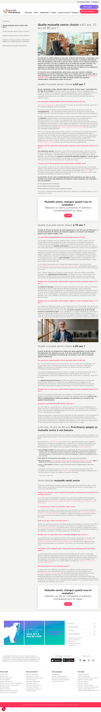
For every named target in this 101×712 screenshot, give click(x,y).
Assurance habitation (83, 674)
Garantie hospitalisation (32, 674)
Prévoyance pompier (31, 683)
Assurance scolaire (83, 681)
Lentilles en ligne (84, 2)
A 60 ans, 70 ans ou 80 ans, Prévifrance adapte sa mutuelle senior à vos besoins (16, 40)
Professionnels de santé (74, 638)
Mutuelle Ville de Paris (6, 681)
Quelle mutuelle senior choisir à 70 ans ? (16, 31)
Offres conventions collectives (8, 692)
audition (82, 447)
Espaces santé (73, 627)
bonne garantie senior (48, 105)
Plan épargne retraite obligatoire (61, 679)
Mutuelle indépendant (6, 677)
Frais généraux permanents (33, 688)
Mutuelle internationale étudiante (9, 690)
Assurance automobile (84, 676)
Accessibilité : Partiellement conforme (68, 704)
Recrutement (72, 641)
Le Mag (70, 630)
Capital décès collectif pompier (34, 677)
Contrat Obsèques (31, 690)
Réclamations (36, 704)
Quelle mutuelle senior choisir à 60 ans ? (15, 26)
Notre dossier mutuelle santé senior (14, 45)
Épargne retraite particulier (59, 676)
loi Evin (86, 170)
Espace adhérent (74, 634)
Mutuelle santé (4, 674)
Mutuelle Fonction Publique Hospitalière (11, 683)
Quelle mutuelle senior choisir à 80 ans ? (16, 35)
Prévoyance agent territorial (33, 685)
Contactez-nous (72, 645)
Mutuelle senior (4, 676)
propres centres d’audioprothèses (71, 127)
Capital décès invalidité (32, 676)
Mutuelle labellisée (5, 679)
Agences (95, 2)
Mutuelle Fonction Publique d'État (9, 685)
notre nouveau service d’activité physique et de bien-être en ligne (72, 460)
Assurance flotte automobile (85, 685)
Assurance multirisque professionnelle (88, 687)
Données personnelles (52, 704)
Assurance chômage (83, 683)
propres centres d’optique (46, 142)
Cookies (43, 704)
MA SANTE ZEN (53, 441)
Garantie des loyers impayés (85, 679)
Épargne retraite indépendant (60, 677)
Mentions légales (27, 704)
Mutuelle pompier (5, 687)
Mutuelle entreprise (5, 688)
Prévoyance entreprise (32, 687)
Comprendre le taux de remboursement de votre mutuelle (57, 266)
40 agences (65, 470)
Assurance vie (55, 674)
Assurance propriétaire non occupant (88, 677)
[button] (4, 709)
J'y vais (68, 215)
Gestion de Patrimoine (58, 681)
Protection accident (31, 679)
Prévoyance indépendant (33, 681)
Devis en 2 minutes (87, 11)
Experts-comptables (73, 639)
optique (89, 447)
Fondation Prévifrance (74, 643)
